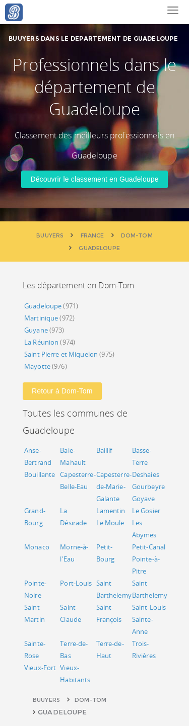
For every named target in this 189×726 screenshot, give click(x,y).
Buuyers (46, 699)
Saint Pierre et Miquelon (61, 354)
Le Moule (110, 522)
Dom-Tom (90, 699)
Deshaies (145, 474)
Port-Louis (76, 583)
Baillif (104, 450)
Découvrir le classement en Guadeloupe (94, 179)
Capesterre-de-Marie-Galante (114, 486)
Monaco (36, 546)
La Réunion (41, 342)
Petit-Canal (148, 546)
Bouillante (39, 474)
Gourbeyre (148, 486)
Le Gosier (146, 510)
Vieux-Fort (40, 667)
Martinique (41, 317)
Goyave (143, 498)
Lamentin (110, 510)
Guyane (36, 330)
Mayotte (37, 366)
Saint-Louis (149, 607)
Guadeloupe (42, 305)
